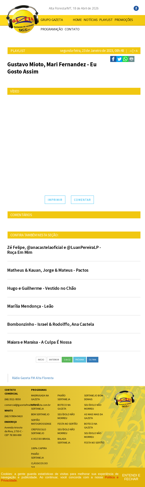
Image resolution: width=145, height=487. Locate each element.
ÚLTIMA (92, 359)
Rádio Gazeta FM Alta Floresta (32, 378)
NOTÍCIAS (82, 20)
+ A (136, 51)
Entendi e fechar (131, 477)
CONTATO (72, 29)
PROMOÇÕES (115, 20)
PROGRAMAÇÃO (52, 29)
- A (130, 51)
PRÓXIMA (79, 359)
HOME (69, 20)
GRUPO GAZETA (52, 20)
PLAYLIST (97, 20)
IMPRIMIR (55, 200)
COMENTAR (82, 200)
